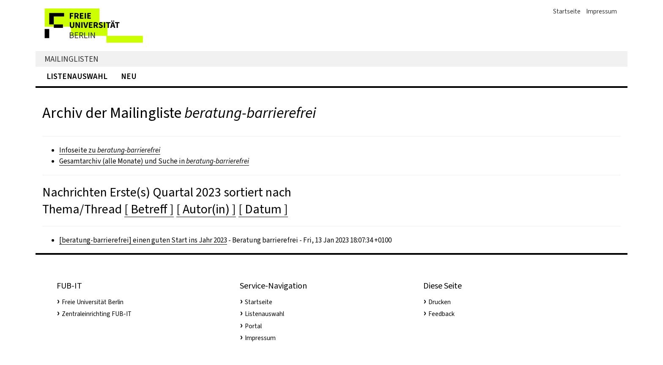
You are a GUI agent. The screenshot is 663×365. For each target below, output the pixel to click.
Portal (253, 326)
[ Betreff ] (149, 209)
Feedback (441, 314)
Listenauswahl (77, 76)
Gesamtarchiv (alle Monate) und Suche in (154, 161)
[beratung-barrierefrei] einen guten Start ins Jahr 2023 (143, 240)
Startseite (567, 11)
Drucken (439, 302)
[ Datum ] (263, 209)
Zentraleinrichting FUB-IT (97, 314)
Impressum (601, 11)
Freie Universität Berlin (92, 302)
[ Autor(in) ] (206, 209)
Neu (129, 76)
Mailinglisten (71, 59)
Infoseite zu (109, 150)
